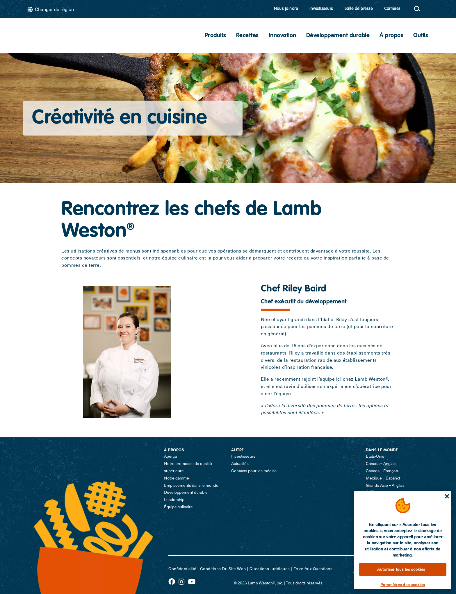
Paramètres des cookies (402, 584)
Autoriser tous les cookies (401, 569)
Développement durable (338, 36)
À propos (391, 36)
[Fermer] (447, 496)
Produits (215, 36)
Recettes (247, 36)
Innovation (282, 36)
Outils (420, 36)
